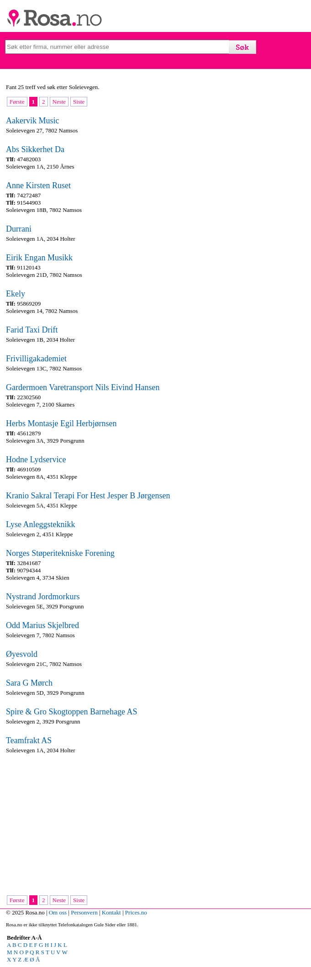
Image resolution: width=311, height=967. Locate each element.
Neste (59, 101)
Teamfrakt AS (29, 740)
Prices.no (136, 912)
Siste (78, 101)
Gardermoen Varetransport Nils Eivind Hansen (83, 387)
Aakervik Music (32, 120)
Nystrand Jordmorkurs (42, 596)
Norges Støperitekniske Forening (60, 553)
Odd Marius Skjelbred (42, 625)
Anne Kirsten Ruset (38, 185)
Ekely (15, 293)
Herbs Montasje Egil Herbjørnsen (61, 423)
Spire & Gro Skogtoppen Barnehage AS (71, 711)
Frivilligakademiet (36, 358)
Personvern (84, 912)
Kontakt (111, 912)
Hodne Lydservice (36, 459)
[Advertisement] (153, 825)
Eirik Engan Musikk (39, 257)
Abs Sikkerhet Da (35, 149)
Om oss (58, 912)
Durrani (19, 228)
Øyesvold (21, 654)
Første (17, 101)
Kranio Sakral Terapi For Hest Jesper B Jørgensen (88, 495)
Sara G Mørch (29, 682)
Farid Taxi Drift (32, 329)
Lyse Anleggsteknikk (40, 524)
